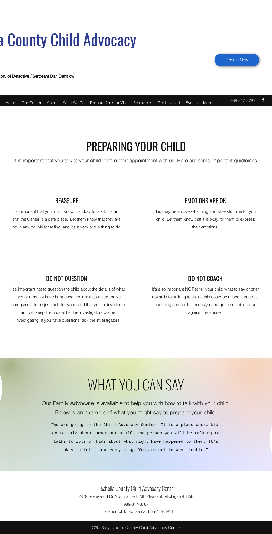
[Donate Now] (237, 60)
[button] (31, 102)
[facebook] (263, 100)
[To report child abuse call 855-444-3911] (137, 511)
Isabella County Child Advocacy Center (137, 488)
